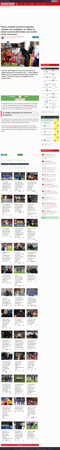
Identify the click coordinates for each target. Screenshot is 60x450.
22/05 (50, 103)
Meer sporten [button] (6, 1)
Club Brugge (47, 125)
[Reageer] (10, 191)
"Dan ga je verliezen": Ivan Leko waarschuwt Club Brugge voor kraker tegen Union (6, 300)
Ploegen (38, 4)
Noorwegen (13, 96)
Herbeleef (17, 99)
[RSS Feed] (51, 445)
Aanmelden (54, 1)
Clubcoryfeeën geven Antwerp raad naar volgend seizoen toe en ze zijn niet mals (6, 231)
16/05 (50, 97)
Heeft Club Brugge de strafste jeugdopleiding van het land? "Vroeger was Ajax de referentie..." (50, 213)
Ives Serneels (13, 126)
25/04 (50, 77)
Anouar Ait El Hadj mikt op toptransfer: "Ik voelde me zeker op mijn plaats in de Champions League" (31, 233)
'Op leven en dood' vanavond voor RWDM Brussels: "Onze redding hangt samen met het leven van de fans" (31, 411)
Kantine (25, 4)
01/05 (50, 80)
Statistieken (51, 111)
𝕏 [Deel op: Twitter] (35, 37)
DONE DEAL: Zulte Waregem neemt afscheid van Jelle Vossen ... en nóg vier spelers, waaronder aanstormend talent (49, 169)
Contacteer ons (24, 445)
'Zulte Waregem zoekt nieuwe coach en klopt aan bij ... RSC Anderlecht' (31, 364)
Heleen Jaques (30, 105)
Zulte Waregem (48, 134)
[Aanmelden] (2, 164)
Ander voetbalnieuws (6, 6)
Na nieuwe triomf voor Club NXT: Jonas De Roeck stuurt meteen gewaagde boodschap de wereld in (50, 192)
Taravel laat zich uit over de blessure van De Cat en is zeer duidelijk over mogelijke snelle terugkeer (31, 389)
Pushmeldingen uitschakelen (41, 446)
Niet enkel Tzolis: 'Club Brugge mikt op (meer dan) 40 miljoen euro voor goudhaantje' (6, 387)
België (25, 96)
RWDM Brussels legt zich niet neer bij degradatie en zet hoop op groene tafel (19, 207)
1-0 (50, 70)
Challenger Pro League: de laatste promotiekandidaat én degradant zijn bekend (31, 300)
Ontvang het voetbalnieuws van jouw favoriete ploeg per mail (13, 160)
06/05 (50, 87)
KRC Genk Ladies (48, 137)
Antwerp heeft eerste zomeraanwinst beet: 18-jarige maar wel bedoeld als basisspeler (50, 156)
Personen (43, 4)
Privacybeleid (31, 445)
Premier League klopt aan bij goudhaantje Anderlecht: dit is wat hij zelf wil (31, 434)
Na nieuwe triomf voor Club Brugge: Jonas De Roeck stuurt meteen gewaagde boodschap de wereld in (6, 366)
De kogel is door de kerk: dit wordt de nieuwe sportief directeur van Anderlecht (6, 278)
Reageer (13, 38)
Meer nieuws (20, 167)
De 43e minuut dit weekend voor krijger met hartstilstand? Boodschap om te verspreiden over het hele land (19, 389)
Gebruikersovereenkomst (18, 446)
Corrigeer (36, 154)
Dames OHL (47, 119)
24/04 (50, 73)
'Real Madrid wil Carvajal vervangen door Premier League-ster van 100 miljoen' (19, 300)
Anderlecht (47, 122)
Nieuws (21, 4)
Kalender (45, 111)
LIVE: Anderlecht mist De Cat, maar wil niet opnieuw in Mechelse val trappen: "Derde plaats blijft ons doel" (6, 209)
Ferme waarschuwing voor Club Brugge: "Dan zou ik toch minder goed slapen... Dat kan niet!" (19, 279)
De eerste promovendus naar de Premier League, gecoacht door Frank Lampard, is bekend (19, 257)
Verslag (23, 99)
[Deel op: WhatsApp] (38, 37)
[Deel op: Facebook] (33, 37)
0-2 (20, 96)
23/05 (50, 107)
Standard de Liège (48, 128)
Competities (31, 4)
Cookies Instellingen (29, 446)
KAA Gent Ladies (48, 131)
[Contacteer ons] (49, 445)
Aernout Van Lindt (8, 36)
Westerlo (55, 70)
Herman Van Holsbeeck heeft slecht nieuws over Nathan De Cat (49, 199)
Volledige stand (46, 144)
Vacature (37, 445)
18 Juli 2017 (7, 38)
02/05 (50, 83)
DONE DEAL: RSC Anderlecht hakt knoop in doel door (19, 408)
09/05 (50, 90)
